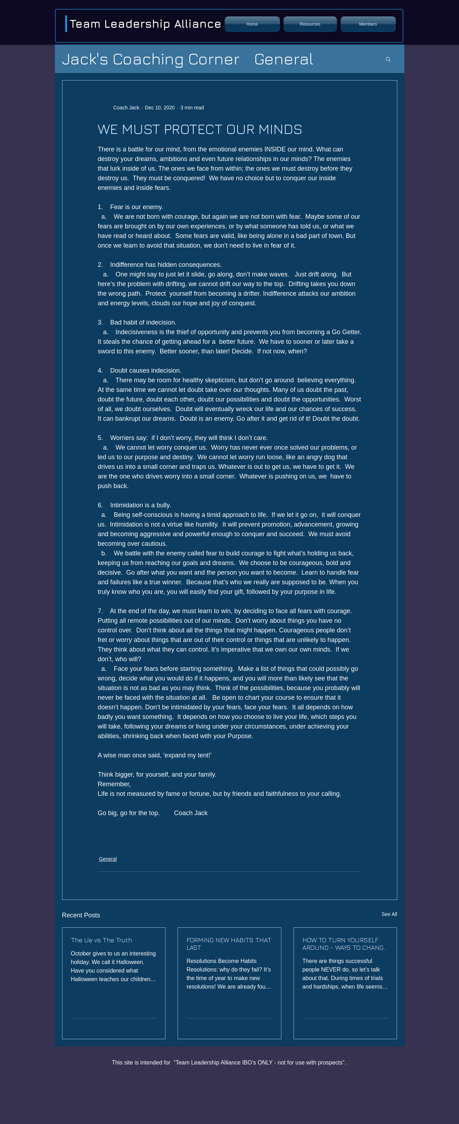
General (283, 58)
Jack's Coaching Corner (151, 58)
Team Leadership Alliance (145, 23)
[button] (310, 24)
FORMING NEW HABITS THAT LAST (229, 943)
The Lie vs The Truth (101, 940)
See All (389, 914)
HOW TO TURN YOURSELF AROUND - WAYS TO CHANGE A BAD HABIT (344, 943)
